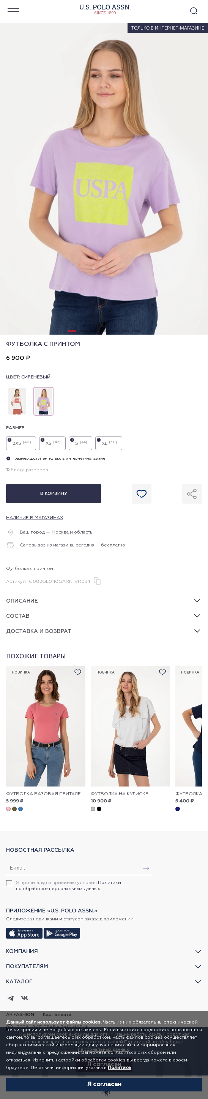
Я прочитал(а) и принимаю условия (68, 886)
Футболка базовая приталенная (45, 794)
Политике (119, 1068)
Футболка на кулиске (119, 794)
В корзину (53, 493)
